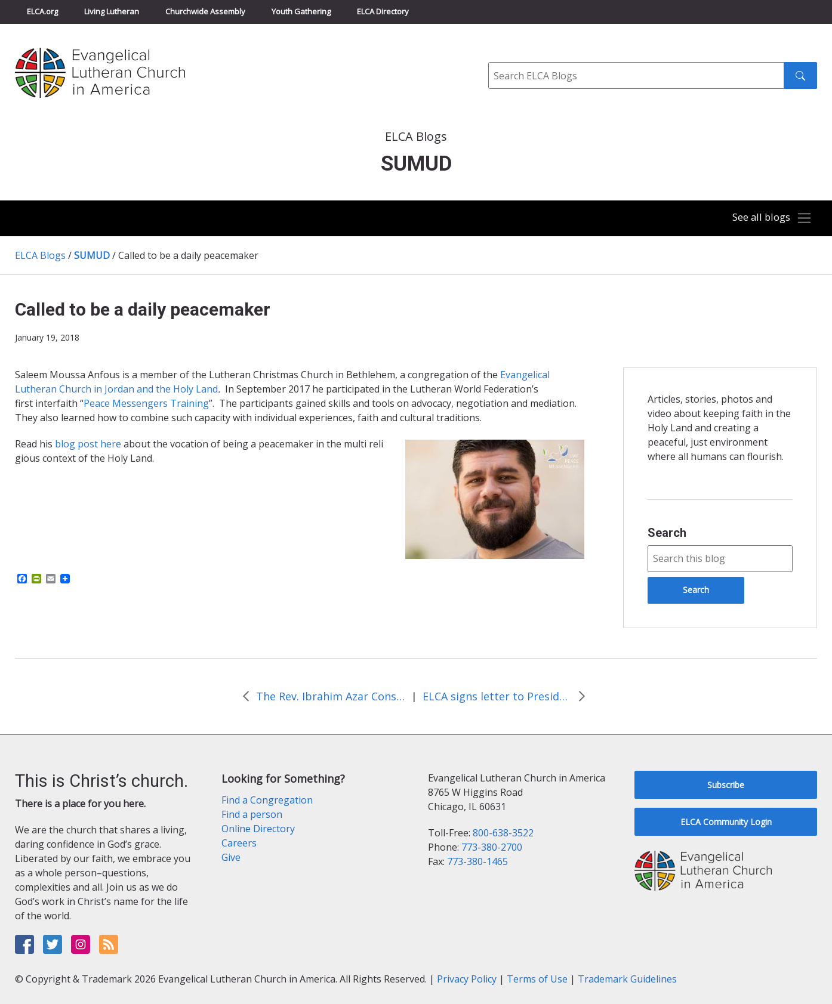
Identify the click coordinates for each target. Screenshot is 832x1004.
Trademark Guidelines (627, 979)
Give (231, 857)
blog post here (89, 443)
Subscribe (725, 784)
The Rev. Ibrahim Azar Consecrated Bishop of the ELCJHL (330, 696)
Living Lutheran (111, 11)
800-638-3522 (503, 832)
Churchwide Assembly (205, 11)
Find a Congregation (267, 800)
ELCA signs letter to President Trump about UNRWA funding (497, 696)
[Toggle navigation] (768, 218)
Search (667, 533)
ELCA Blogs (40, 255)
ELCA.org (42, 11)
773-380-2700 (491, 847)
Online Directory (258, 828)
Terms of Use (537, 979)
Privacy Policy (467, 979)
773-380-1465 (477, 861)
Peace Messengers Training (146, 403)
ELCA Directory (383, 11)
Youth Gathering (301, 11)
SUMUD (92, 255)
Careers (239, 842)
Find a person (251, 814)
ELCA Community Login (726, 821)
